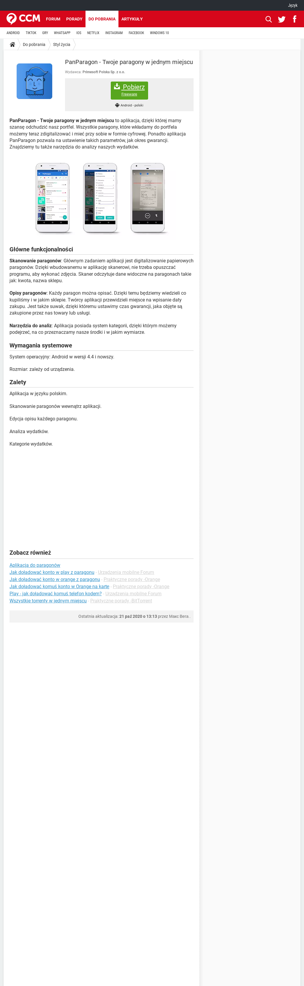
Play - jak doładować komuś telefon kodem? (56, 593)
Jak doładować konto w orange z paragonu (55, 579)
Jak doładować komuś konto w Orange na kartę (59, 586)
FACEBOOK (136, 33)
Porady (74, 19)
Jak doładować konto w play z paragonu (52, 572)
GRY (45, 33)
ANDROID (13, 33)
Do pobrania (101, 19)
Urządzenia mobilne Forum (126, 572)
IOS (78, 33)
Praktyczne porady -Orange (132, 579)
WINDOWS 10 (159, 33)
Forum (53, 19)
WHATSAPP (62, 33)
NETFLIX (93, 33)
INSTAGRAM (114, 33)
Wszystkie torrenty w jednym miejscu (48, 601)
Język (292, 5)
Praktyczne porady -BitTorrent (121, 601)
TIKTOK (31, 33)
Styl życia (61, 44)
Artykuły (132, 19)
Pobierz (129, 90)
